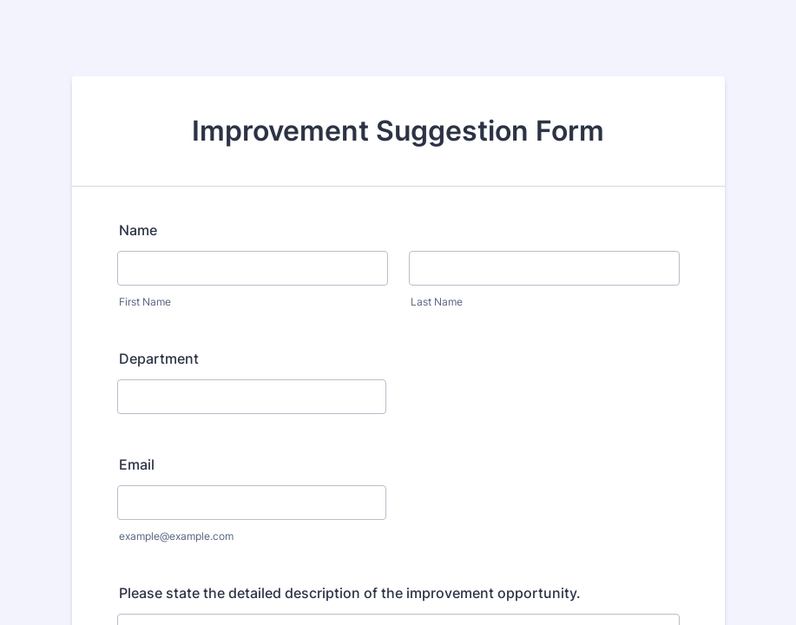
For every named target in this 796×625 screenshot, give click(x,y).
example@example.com (176, 536)
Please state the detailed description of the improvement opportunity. (350, 593)
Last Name (437, 301)
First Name (145, 301)
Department (159, 358)
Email (137, 464)
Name (138, 230)
